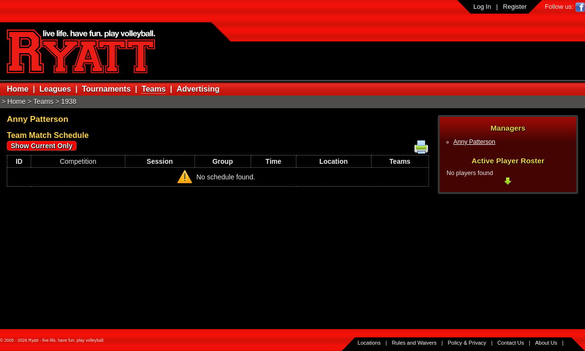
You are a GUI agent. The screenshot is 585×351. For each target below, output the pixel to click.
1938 (68, 101)
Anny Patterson (474, 141)
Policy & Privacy (467, 343)
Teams (153, 89)
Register (514, 6)
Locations (369, 343)
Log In (482, 6)
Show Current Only (42, 146)
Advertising (197, 89)
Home (17, 89)
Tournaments (106, 89)
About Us (546, 343)
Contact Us (510, 343)
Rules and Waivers (414, 343)
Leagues (55, 89)
